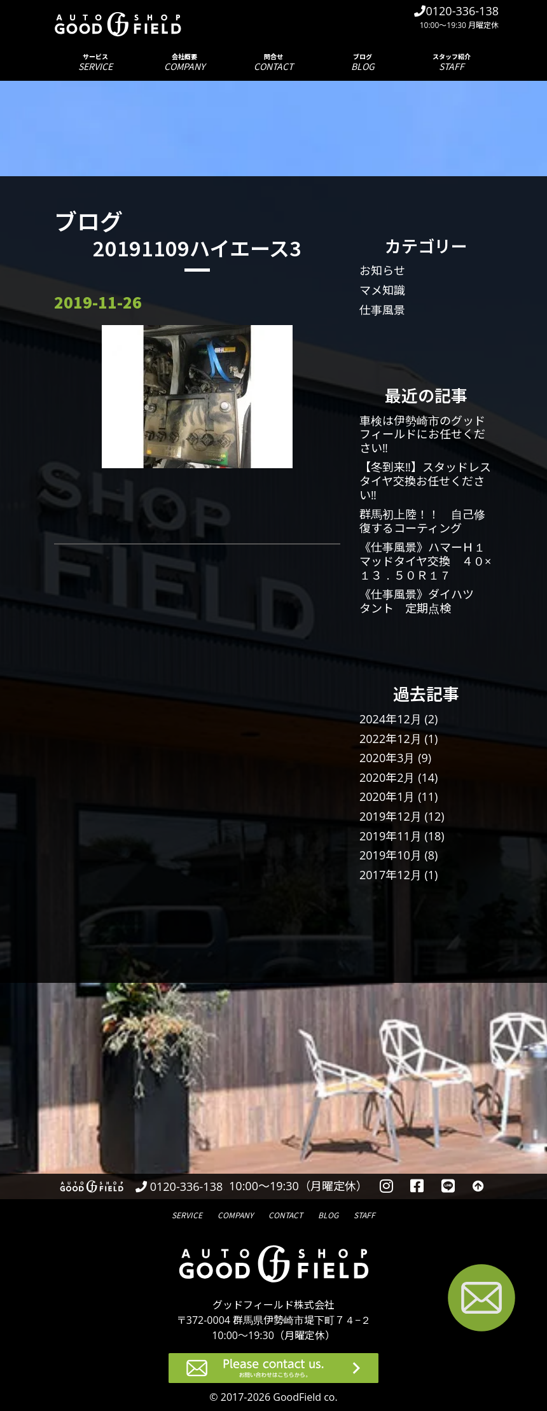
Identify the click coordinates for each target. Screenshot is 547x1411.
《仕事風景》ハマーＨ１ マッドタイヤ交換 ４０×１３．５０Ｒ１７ (428, 560)
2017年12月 (390, 874)
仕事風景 (382, 309)
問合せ (273, 62)
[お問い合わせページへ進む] (481, 1300)
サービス (95, 62)
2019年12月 (390, 816)
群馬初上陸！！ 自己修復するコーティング (422, 521)
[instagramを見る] (386, 1186)
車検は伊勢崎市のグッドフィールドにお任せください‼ (422, 434)
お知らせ (382, 270)
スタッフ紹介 (451, 62)
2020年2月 (387, 777)
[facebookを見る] (417, 1186)
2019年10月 (390, 855)
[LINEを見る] (448, 1186)
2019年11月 (390, 836)
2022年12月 (390, 738)
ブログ (362, 62)
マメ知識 (382, 290)
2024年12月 (390, 718)
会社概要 (184, 62)
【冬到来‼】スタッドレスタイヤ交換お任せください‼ (425, 480)
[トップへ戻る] (478, 1186)
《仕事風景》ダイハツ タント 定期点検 (422, 601)
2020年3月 (387, 757)
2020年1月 (387, 796)
